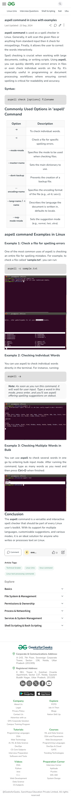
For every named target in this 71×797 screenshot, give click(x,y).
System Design (53, 778)
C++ (18, 775)
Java (18, 771)
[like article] (54, 552)
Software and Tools (18, 756)
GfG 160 (54, 775)
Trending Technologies (54, 753)
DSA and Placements (53, 736)
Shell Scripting (48, 11)
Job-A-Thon (54, 707)
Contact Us (18, 714)
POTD (53, 704)
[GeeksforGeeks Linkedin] (22, 683)
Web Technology (18, 739)
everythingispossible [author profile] (34, 552)
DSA (18, 736)
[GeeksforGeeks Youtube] (48, 683)
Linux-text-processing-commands (20, 574)
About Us (18, 704)
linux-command (46, 568)
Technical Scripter (13, 568)
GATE (53, 749)
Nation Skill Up (54, 714)
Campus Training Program (18, 724)
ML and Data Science (54, 733)
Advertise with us (18, 717)
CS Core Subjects (18, 749)
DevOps (18, 746)
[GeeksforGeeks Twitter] (35, 683)
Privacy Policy (18, 711)
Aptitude (54, 768)
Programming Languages (18, 733)
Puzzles (54, 771)
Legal (18, 707)
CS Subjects (18, 785)
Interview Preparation (18, 753)
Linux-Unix (12, 11)
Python (18, 768)
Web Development (54, 739)
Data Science (18, 781)
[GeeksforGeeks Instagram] (29, 683)
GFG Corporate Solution (18, 721)
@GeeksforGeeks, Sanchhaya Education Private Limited (30, 791)
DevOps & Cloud (53, 746)
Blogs (53, 711)
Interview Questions (29, 11)
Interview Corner (53, 765)
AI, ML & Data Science (18, 743)
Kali (60, 11)
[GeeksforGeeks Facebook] (42, 683)
